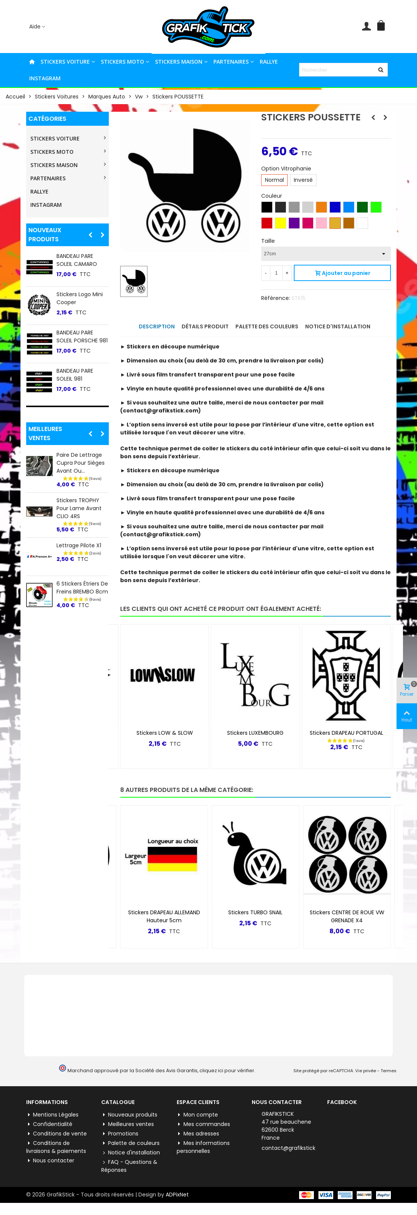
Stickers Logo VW (164, 912)
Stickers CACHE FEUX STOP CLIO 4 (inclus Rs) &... (79, 539)
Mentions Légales (52, 1115)
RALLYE (269, 61)
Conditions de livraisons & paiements (56, 1147)
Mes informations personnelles (203, 1147)
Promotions (119, 1134)
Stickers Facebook (80, 256)
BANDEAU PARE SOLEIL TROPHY (75, 336)
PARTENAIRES (231, 61)
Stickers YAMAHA (78, 294)
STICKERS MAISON (178, 61)
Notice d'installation (130, 1153)
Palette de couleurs (130, 1143)
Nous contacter (50, 1161)
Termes (389, 1071)
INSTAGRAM (45, 78)
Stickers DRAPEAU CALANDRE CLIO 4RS (82, 459)
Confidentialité (49, 1124)
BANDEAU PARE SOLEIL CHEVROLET (79, 375)
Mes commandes (203, 1124)
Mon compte (197, 1115)
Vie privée (365, 1071)
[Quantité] (276, 273)
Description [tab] (157, 326)
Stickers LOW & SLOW (255, 733)
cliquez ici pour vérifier (226, 1070)
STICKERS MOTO (122, 61)
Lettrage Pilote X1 (78, 577)
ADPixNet (177, 1194)
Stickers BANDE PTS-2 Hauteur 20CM (82, 497)
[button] (90, 235)
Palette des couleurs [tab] (266, 326)
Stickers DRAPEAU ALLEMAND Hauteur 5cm (255, 916)
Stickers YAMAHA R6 (164, 733)
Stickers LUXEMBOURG (346, 733)
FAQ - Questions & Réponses (129, 1166)
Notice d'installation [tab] (337, 326)
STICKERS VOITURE (65, 61)
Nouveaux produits (44, 235)
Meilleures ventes (45, 433)
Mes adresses (198, 1134)
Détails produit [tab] (205, 326)
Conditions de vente (56, 1134)
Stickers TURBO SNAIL (347, 912)
